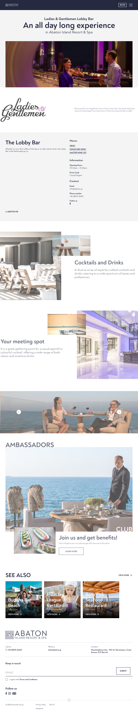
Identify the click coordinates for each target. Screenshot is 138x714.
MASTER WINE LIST (78, 153)
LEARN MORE (71, 549)
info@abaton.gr (76, 189)
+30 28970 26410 (76, 196)
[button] (19, 414)
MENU (72, 146)
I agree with (23, 679)
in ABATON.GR (11, 212)
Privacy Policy (41, 705)
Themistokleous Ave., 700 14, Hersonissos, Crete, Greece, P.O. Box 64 (111, 651)
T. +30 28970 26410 (13, 650)
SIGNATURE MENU (78, 149)
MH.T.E (52, 705)
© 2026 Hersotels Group (14, 705)
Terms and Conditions (28, 679)
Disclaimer (39, 709)
